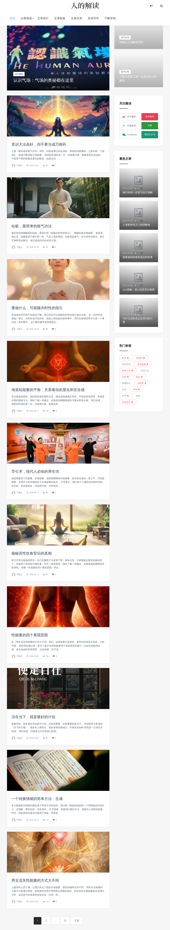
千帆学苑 (110, 18)
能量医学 (126, 383)
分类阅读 (26, 18)
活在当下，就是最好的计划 (33, 768)
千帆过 (19, 165)
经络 (136, 389)
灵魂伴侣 (128, 401)
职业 (124, 389)
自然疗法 (144, 370)
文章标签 (59, 18)
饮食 (125, 357)
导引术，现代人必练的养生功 (35, 522)
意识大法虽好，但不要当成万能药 (38, 144)
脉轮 (139, 376)
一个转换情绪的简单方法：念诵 (37, 849)
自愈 (125, 376)
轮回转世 (126, 364)
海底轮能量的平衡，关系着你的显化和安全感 (48, 441)
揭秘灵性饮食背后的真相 (31, 604)
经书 (125, 395)
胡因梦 (142, 383)
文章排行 (43, 18)
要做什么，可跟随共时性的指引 (37, 359)
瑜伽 (138, 395)
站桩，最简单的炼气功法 (31, 277)
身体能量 (143, 364)
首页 (12, 18)
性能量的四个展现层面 (29, 686)
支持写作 (93, 18)
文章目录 (76, 18)
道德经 (140, 357)
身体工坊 (128, 370)
